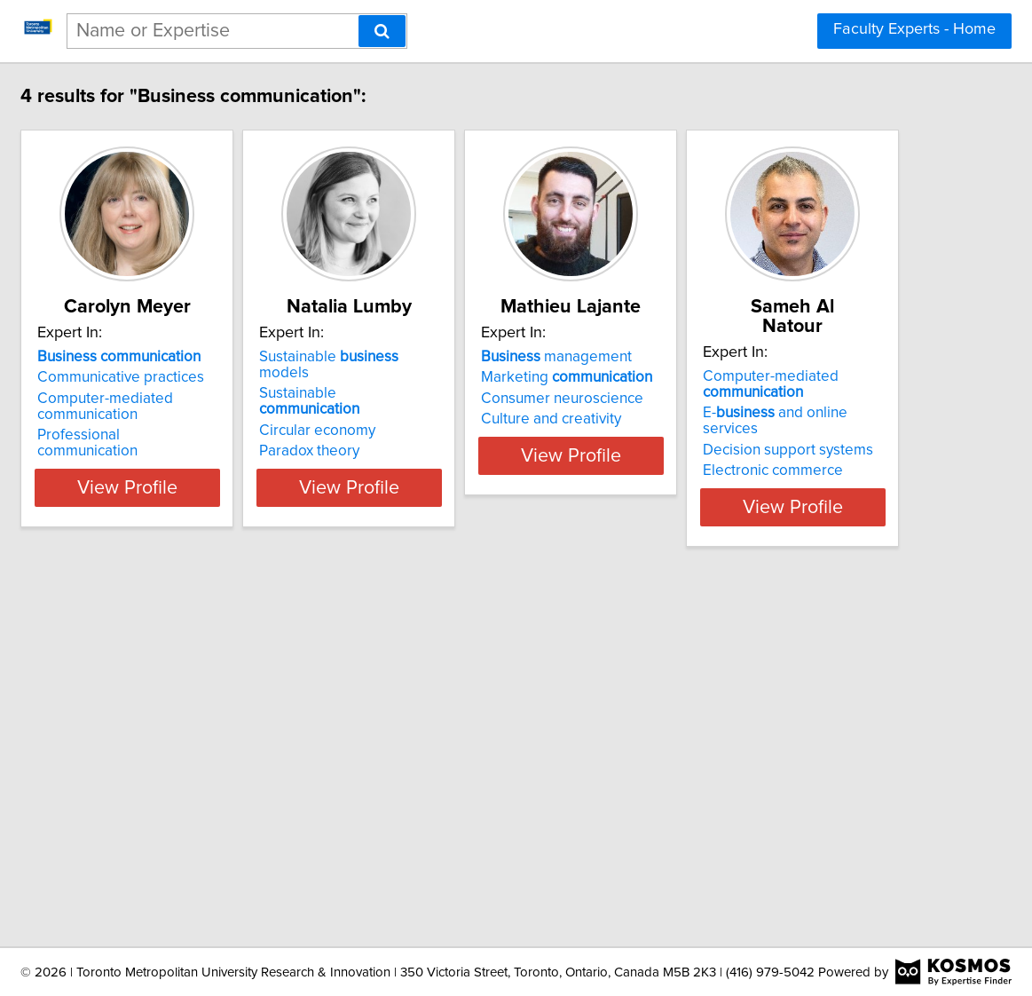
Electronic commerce (204, 826)
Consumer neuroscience (747, 399)
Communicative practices (217, 377)
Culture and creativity (736, 419)
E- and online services (235, 784)
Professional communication (227, 435)
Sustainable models (496, 357)
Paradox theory (450, 419)
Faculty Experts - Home (914, 29)
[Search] (382, 31)
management (741, 357)
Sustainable (490, 377)
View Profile (245, 471)
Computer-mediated (202, 755)
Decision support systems (219, 805)
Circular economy (458, 399)
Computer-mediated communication (202, 407)
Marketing (752, 377)
